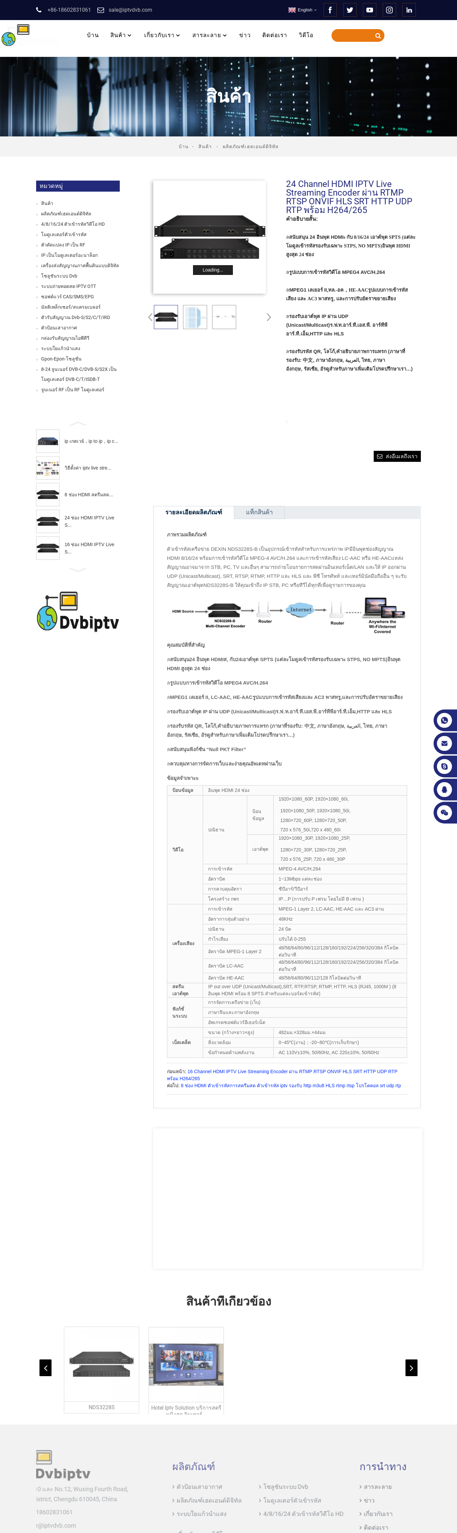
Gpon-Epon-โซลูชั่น (61, 359)
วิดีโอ (306, 35)
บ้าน (93, 35)
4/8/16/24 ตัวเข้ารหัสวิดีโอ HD (73, 224)
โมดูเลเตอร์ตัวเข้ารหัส (64, 234)
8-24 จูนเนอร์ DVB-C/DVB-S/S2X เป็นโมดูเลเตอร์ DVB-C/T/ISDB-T (79, 374)
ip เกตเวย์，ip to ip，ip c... (91, 441)
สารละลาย (210, 35)
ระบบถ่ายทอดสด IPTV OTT (68, 286)
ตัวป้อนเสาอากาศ (59, 327)
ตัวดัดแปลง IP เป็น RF (63, 244)
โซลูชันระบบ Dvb (59, 276)
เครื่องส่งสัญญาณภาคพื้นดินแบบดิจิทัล (80, 265)
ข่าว (245, 35)
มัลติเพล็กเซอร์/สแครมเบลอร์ (71, 307)
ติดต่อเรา (274, 35)
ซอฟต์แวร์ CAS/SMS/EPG (67, 296)
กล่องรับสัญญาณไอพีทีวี (65, 338)
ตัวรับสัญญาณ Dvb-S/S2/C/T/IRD (75, 317)
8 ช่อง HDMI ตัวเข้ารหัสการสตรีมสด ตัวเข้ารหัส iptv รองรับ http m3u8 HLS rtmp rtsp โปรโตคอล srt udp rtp (291, 1085)
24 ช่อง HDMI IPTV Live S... (89, 521)
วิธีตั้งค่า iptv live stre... (88, 468)
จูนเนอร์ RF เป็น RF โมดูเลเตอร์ (72, 389)
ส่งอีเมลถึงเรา (402, 456)
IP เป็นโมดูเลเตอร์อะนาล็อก (69, 255)
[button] (78, 423)
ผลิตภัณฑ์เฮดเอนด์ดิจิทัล (251, 146)
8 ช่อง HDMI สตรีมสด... (89, 494)
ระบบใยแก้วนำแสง (60, 348)
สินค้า (121, 35)
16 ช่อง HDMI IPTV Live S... (89, 548)
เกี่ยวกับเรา (162, 35)
